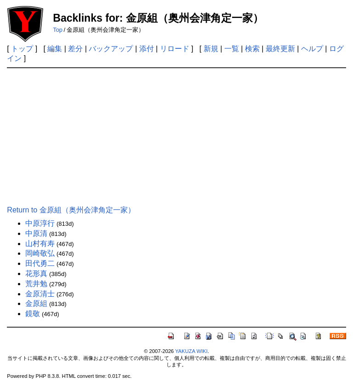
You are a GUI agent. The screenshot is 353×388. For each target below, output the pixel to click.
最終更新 (280, 49)
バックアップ (111, 49)
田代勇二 (40, 263)
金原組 (36, 303)
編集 (54, 49)
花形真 (36, 273)
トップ (22, 49)
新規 (211, 49)
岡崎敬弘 (40, 253)
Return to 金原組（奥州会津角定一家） (71, 210)
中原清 (36, 233)
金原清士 (40, 294)
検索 (252, 49)
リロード (174, 49)
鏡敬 (32, 313)
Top (58, 29)
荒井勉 (36, 284)
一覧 (231, 49)
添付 (146, 49)
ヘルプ (312, 49)
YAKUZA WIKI (191, 351)
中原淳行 (40, 223)
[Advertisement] (176, 137)
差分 (75, 49)
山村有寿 (40, 243)
